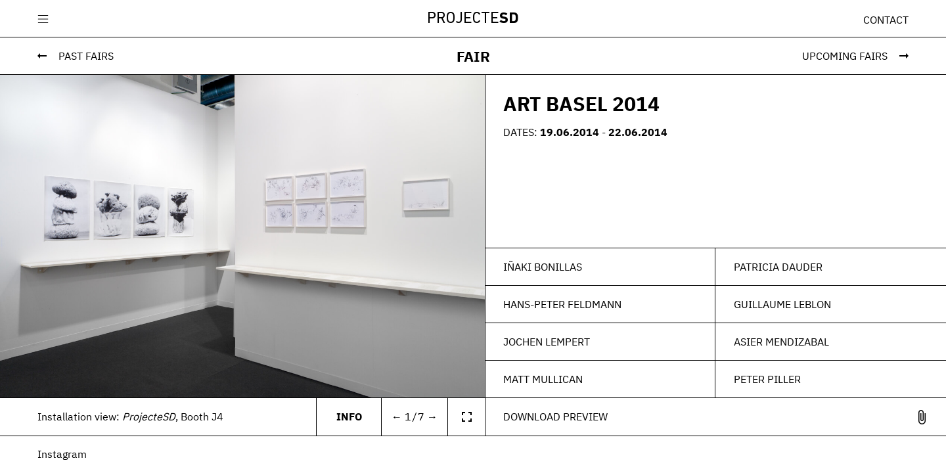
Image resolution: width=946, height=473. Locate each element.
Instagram (62, 454)
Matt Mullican (543, 379)
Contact (886, 19)
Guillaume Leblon (782, 304)
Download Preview (555, 416)
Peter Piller (767, 379)
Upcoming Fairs (845, 55)
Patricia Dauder (778, 266)
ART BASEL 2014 (581, 103)
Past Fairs (86, 55)
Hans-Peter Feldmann (562, 304)
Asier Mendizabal (781, 341)
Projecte (473, 19)
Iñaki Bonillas (542, 266)
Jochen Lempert (546, 341)
